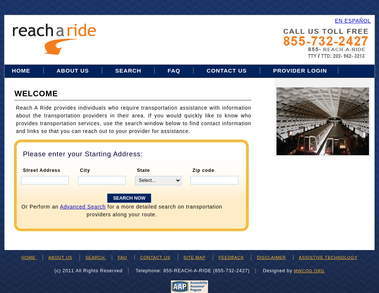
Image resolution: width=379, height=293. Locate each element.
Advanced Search (83, 207)
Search (129, 70)
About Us (73, 70)
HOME (29, 257)
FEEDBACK (231, 257)
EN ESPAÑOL (353, 21)
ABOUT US (60, 257)
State (143, 170)
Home (22, 70)
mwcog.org (309, 271)
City (85, 170)
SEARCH (95, 257)
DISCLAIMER (271, 257)
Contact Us (227, 70)
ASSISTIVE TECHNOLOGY (328, 257)
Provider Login (300, 70)
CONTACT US (155, 257)
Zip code (203, 170)
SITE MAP (195, 257)
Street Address (41, 170)
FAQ (174, 70)
